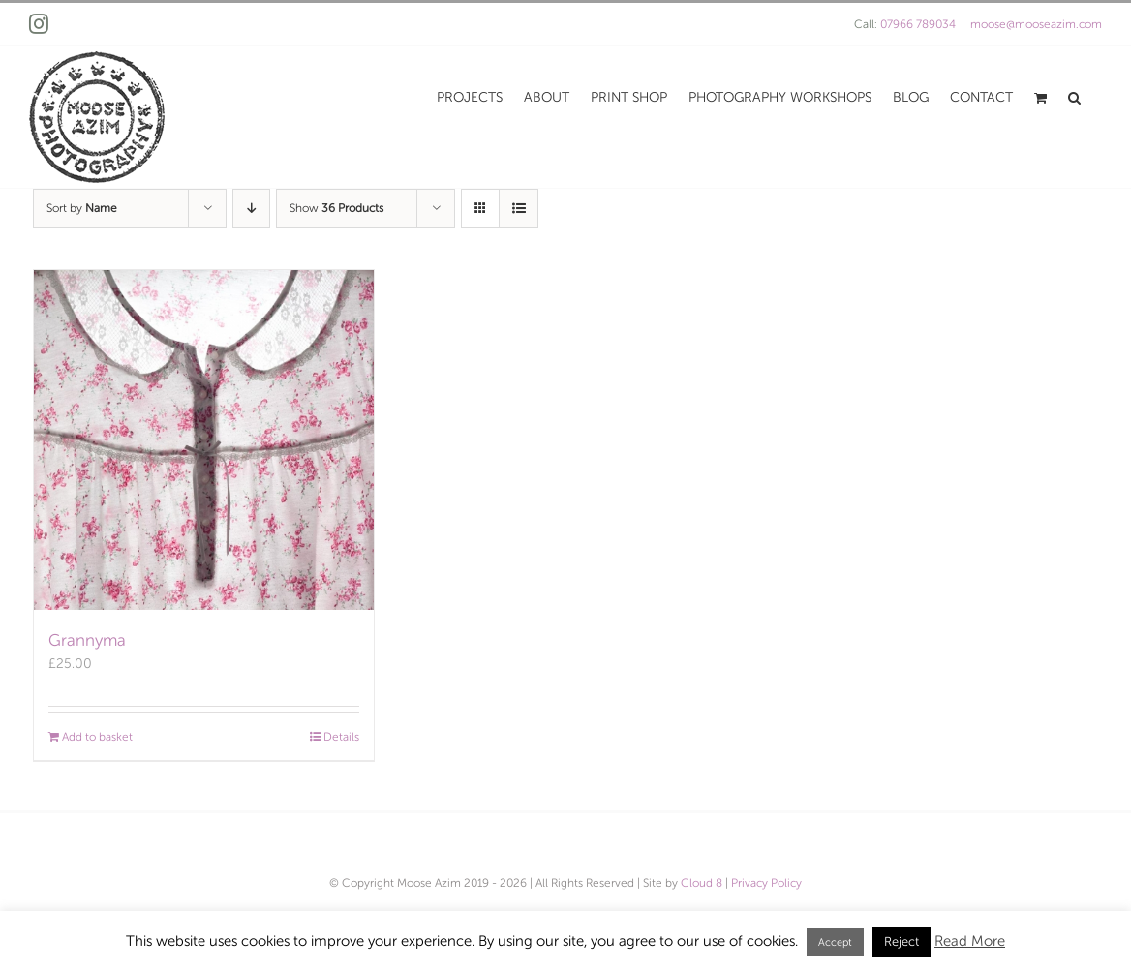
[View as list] (518, 208)
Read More (969, 941)
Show (336, 208)
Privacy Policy (766, 883)
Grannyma (87, 640)
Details (341, 736)
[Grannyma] (204, 440)
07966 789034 (918, 24)
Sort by (81, 208)
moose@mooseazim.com (1036, 24)
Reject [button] (901, 942)
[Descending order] (251, 208)
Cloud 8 (701, 883)
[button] (1074, 96)
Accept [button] (835, 942)
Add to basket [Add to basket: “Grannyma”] (97, 736)
